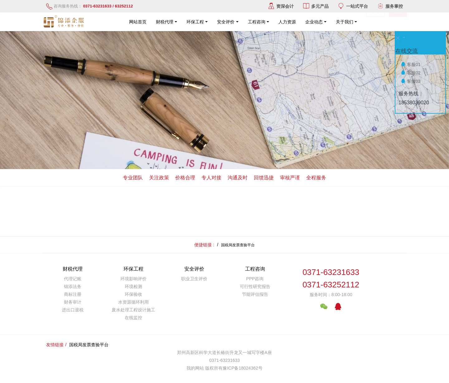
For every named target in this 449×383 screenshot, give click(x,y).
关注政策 (159, 177)
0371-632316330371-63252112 (330, 278)
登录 (375, 21)
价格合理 (185, 177)
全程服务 (316, 177)
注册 (397, 21)
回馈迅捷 (264, 177)
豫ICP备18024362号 (243, 368)
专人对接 (211, 177)
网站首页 (138, 21)
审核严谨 (290, 177)
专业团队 (133, 177)
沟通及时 (238, 177)
